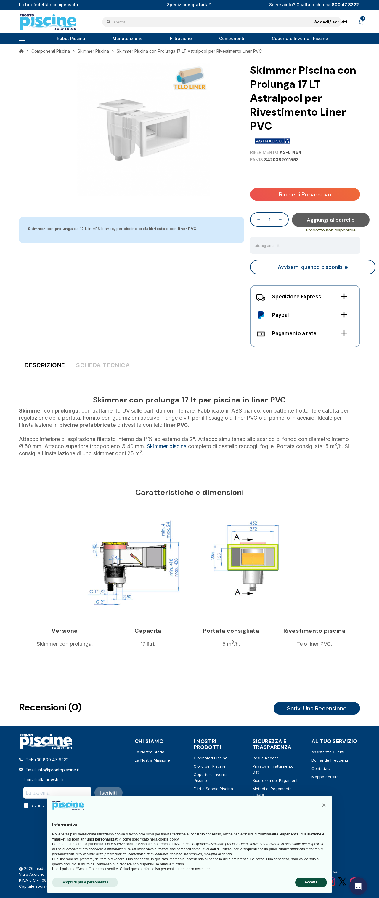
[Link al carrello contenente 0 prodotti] (361, 22)
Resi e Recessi (266, 757)
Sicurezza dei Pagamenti (275, 779)
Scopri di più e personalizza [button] (85, 882)
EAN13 (256, 159)
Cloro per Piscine (210, 765)
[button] (324, 805)
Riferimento (264, 152)
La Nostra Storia (149, 751)
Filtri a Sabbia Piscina (213, 788)
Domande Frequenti (329, 759)
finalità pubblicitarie (273, 849)
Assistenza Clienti (327, 751)
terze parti (125, 844)
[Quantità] (269, 219)
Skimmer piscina (167, 445)
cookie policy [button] (168, 839)
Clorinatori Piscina (210, 757)
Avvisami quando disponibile (313, 266)
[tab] (44, 365)
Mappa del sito (325, 776)
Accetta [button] (311, 882)
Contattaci (321, 768)
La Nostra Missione (152, 759)
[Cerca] (221, 22)
